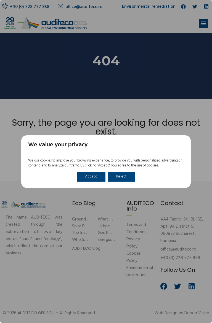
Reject (121, 176)
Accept (91, 176)
